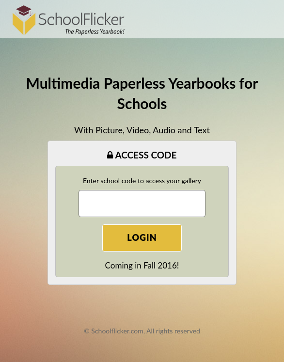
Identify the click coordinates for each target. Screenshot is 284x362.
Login (142, 237)
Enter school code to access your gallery (142, 180)
